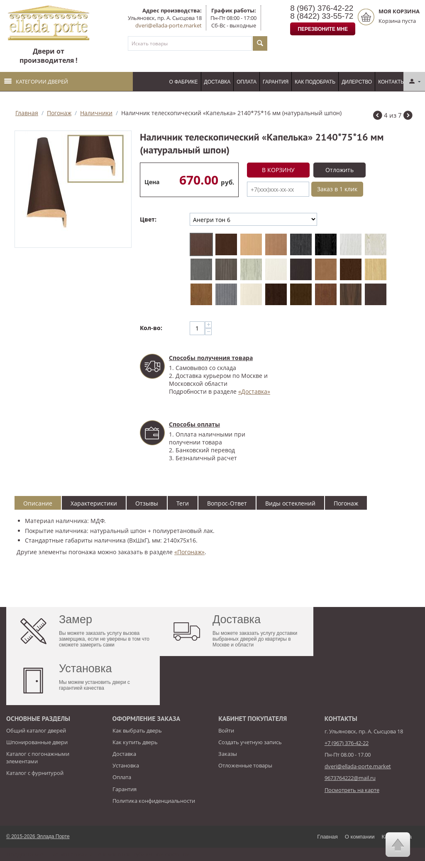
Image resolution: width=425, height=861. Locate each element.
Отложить (339, 170)
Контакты (391, 82)
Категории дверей (36, 81)
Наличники (96, 113)
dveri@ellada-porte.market (168, 25)
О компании (360, 837)
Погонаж (59, 113)
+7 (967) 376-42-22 (347, 743)
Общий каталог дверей (36, 730)
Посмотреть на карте (352, 790)
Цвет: (148, 219)
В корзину (278, 170)
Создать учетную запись (250, 742)
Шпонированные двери (37, 742)
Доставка (217, 82)
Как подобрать (315, 82)
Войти (226, 730)
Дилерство (357, 82)
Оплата (246, 82)
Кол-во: (151, 328)
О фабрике (183, 82)
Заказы (227, 753)
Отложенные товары (245, 765)
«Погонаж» (189, 552)
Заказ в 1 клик (337, 189)
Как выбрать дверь (137, 730)
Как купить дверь (135, 742)
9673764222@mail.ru (350, 778)
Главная (26, 113)
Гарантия (275, 82)
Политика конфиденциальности (153, 800)
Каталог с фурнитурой (35, 773)
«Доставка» (254, 391)
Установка (125, 765)
